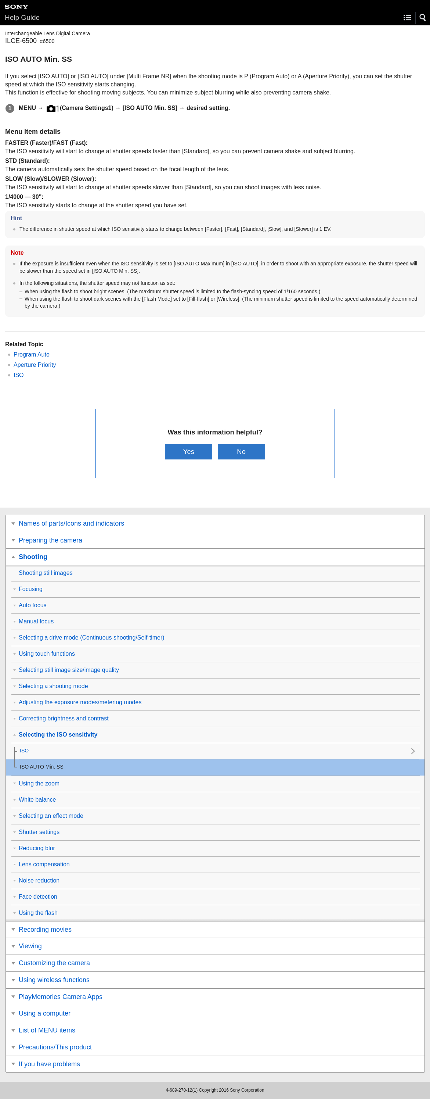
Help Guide (22, 17)
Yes (188, 451)
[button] (423, 17)
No (241, 451)
